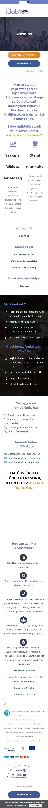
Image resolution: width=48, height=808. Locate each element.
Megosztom (24, 63)
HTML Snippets (14, 800)
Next (40, 71)
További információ (19, 805)
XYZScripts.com (33, 800)
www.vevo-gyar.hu (26, 733)
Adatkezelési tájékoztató (24, 783)
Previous (31, 71)
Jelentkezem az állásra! (24, 55)
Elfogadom (36, 805)
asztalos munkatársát (23, 135)
